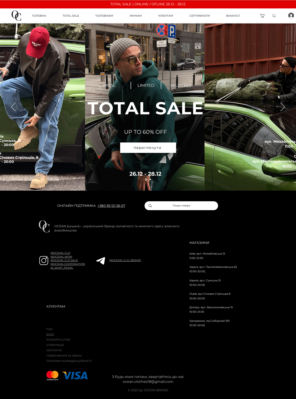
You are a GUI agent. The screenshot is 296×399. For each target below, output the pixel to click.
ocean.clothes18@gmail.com (148, 381)
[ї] (281, 16)
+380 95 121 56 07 (111, 205)
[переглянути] (148, 147)
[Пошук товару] (181, 205)
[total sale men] (146, 179)
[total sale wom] (150, 179)
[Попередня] (13, 107)
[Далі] (282, 107)
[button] (170, 15)
